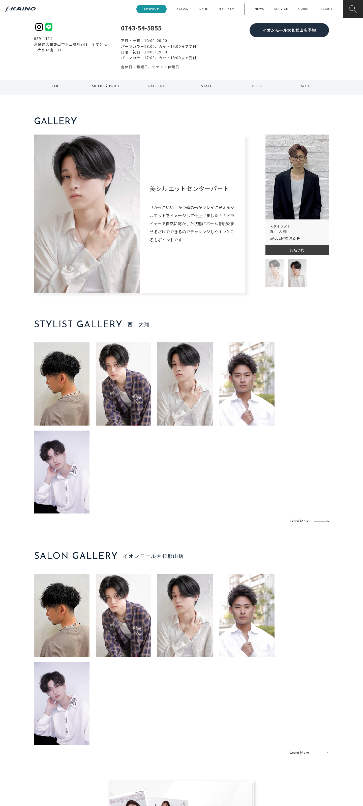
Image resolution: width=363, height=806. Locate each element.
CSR (281, 749)
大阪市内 (126, 733)
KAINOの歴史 (289, 733)
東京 (122, 725)
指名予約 (297, 249)
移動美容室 (195, 725)
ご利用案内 (68, 732)
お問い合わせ (289, 765)
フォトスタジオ (199, 733)
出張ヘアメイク (240, 725)
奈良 (122, 757)
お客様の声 (68, 749)
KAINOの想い (289, 725)
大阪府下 (126, 741)
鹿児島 (154, 749)
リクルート (287, 741)
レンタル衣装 (197, 741)
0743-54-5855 (141, 27)
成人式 (233, 741)
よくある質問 (68, 741)
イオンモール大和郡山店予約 (289, 30)
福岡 (152, 741)
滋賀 (122, 749)
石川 (152, 725)
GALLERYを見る (282, 238)
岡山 (152, 733)
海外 (152, 757)
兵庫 (122, 765)
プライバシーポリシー (296, 757)
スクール (235, 733)
